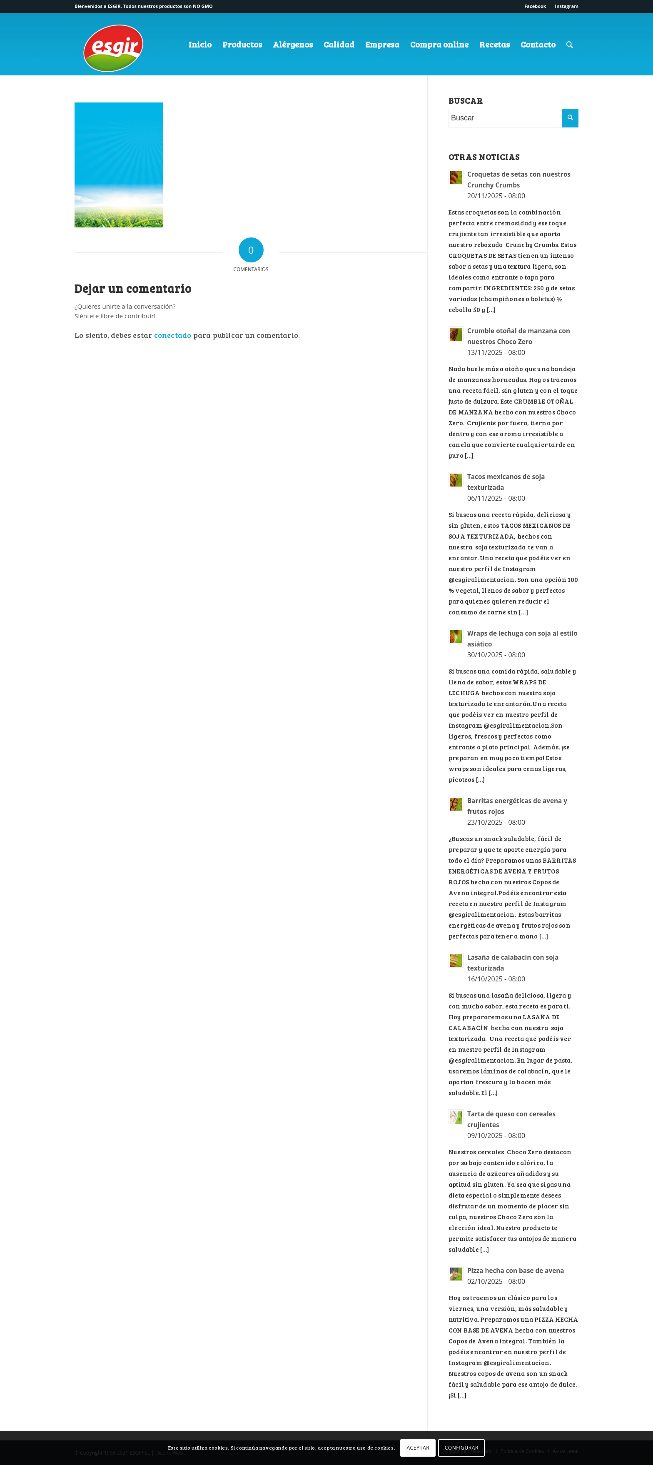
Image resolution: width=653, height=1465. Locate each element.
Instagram (566, 6)
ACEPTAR (417, 1447)
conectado (173, 335)
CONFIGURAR (462, 1447)
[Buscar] (569, 44)
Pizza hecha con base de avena (515, 1270)
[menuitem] (535, 6)
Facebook (535, 6)
